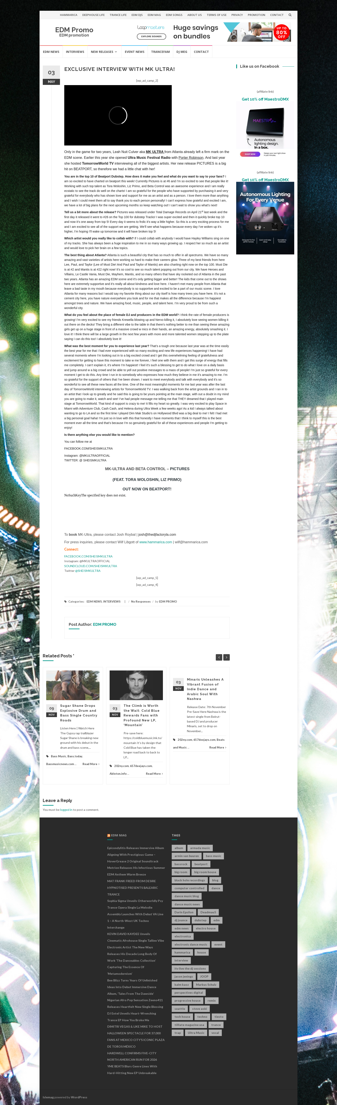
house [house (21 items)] (201, 952)
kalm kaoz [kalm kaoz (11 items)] (182, 984)
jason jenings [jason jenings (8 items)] (184, 976)
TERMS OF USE (217, 15)
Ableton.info (118, 773)
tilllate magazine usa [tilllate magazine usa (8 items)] (189, 1025)
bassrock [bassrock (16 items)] (181, 864)
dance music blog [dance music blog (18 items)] (187, 896)
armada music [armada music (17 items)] (200, 848)
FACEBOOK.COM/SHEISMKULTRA (88, 556)
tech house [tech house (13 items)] (182, 1016)
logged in (66, 809)
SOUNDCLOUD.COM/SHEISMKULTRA (90, 566)
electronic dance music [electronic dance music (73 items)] (191, 944)
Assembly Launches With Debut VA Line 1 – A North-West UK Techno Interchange (135, 920)
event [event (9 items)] (218, 944)
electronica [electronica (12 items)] (183, 936)
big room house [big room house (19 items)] (205, 872)
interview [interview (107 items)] (181, 960)
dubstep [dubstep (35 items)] (200, 920)
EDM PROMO (168, 601)
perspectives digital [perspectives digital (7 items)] (189, 992)
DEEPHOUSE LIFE (93, 15)
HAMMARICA (68, 15)
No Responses (141, 601)
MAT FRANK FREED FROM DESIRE (131, 881)
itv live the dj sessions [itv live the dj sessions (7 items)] (190, 968)
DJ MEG (181, 52)
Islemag (48, 1097)
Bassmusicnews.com (60, 764)
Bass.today (74, 756)
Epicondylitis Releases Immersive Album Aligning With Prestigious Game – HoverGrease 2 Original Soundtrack (135, 854)
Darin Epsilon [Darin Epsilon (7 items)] (184, 912)
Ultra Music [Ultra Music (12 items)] (196, 1033)
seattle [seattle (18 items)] (180, 1008)
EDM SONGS (174, 15)
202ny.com (121, 766)
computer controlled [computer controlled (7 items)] (189, 888)
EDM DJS (137, 15)
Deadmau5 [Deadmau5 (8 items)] (208, 912)
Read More (91, 764)
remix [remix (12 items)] (212, 1000)
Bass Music (58, 756)
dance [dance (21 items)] (215, 888)
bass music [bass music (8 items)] (213, 856)
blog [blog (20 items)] (215, 880)
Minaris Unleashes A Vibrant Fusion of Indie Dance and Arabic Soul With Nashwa (205, 689)
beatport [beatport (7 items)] (201, 864)
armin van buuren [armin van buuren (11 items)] (187, 856)
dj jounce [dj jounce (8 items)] (181, 920)
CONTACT (277, 15)
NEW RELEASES (102, 52)
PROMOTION (256, 15)
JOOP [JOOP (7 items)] (204, 976)
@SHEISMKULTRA (88, 570)
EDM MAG (154, 15)
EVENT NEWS (134, 52)
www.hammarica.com (155, 542)
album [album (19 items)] (179, 848)
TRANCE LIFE (118, 15)
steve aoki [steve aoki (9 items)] (199, 1008)
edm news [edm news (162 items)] (182, 928)
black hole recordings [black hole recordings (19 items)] (190, 880)
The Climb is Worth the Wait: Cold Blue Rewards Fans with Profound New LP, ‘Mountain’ (142, 715)
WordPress (79, 1097)
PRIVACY (237, 15)
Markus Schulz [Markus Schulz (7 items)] (206, 984)
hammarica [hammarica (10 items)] (182, 952)
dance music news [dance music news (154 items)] (187, 904)
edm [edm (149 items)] (216, 920)
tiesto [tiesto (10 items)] (219, 1016)
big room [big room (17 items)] (181, 872)
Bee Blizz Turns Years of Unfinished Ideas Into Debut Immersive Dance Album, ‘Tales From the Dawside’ (132, 986)
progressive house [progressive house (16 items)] (188, 1000)
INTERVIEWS (75, 52)
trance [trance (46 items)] (216, 1025)
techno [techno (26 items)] (202, 1016)
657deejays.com (141, 766)
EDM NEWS (51, 52)
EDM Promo (74, 30)
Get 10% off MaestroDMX (265, 99)
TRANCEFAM (160, 52)
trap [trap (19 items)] (178, 1033)
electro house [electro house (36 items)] (206, 928)
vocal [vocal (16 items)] (215, 1033)
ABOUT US (194, 15)
